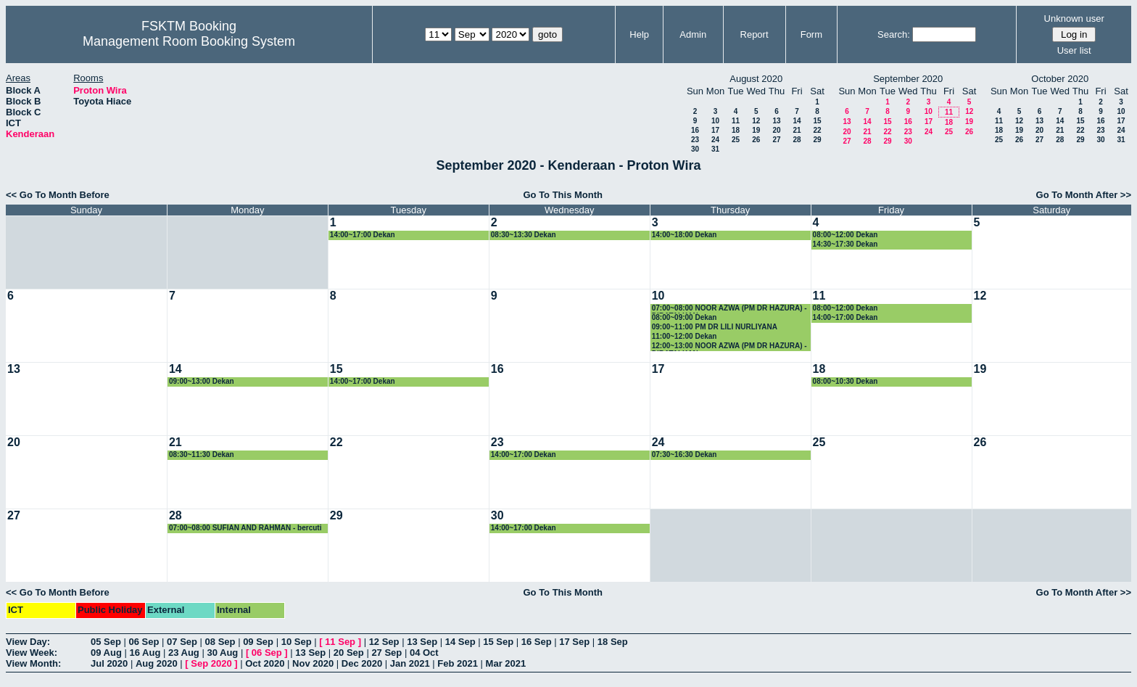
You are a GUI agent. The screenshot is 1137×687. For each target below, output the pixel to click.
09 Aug (106, 652)
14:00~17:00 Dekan (362, 235)
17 (715, 130)
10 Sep (296, 641)
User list (1074, 50)
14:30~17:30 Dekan (845, 244)
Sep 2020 (211, 663)
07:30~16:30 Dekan (684, 454)
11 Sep (340, 641)
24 (715, 140)
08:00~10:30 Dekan (845, 381)
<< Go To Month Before (57, 194)
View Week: (31, 652)
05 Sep (106, 641)
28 (797, 140)
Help (639, 34)
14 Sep (460, 641)
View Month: (33, 663)
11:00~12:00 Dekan (684, 336)
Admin (692, 34)
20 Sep (349, 652)
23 (695, 140)
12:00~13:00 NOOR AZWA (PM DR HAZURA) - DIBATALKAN (729, 346)
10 (715, 121)
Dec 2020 (362, 663)
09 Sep (258, 641)
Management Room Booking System (189, 41)
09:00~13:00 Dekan (201, 381)
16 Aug (144, 652)
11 (736, 121)
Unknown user (1074, 18)
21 (797, 130)
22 (817, 130)
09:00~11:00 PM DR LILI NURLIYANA (714, 327)
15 (817, 121)
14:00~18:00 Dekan (684, 235)
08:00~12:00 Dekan (845, 235)
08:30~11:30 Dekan (201, 454)
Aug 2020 (157, 663)
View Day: (28, 641)
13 (776, 121)
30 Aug (222, 652)
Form (811, 34)
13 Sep (422, 641)
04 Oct (424, 652)
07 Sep (182, 641)
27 (776, 140)
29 (817, 140)
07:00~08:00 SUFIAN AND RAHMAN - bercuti (245, 528)
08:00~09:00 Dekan (684, 317)
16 (695, 130)
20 (776, 130)
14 (797, 121)
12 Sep (384, 641)
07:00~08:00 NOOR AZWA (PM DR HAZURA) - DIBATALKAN (729, 308)
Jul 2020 (109, 663)
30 (695, 149)
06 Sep (144, 641)
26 (756, 140)
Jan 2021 (410, 663)
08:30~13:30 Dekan (523, 235)
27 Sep (386, 652)
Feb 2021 (457, 663)
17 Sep (574, 641)
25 (736, 140)
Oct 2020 (264, 663)
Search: (893, 34)
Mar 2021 (506, 663)
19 (756, 130)
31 (715, 149)
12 (756, 121)
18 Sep (613, 641)
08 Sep (220, 641)
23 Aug (183, 652)
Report (754, 34)
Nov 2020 (313, 663)
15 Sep (498, 641)
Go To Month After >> (1083, 194)
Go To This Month (563, 194)
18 (736, 130)
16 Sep (536, 641)
